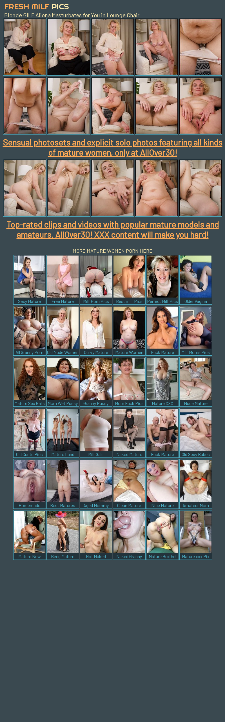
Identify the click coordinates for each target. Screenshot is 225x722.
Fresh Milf (36, 6)
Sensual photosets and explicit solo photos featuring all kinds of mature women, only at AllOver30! (112, 147)
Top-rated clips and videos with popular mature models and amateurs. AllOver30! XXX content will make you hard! (112, 229)
